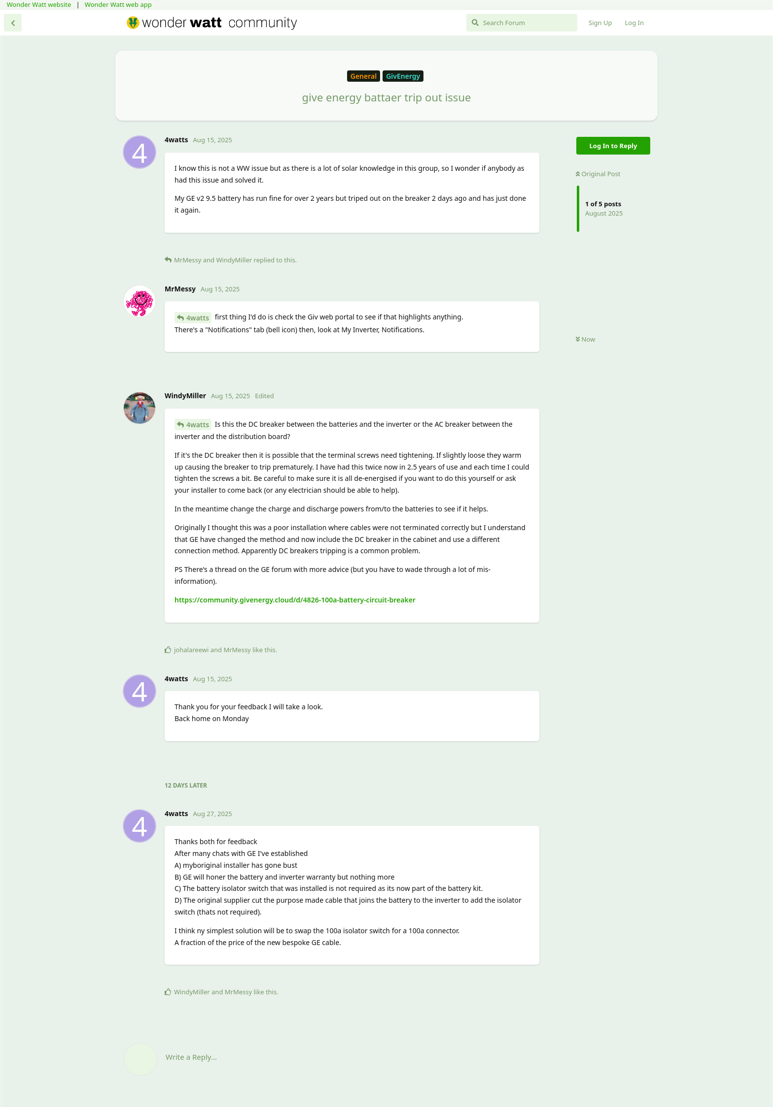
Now (585, 339)
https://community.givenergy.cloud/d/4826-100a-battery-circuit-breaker (295, 599)
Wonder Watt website (39, 4)
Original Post (598, 173)
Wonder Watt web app (118, 4)
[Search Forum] (521, 23)
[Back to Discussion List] (13, 23)
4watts (197, 317)
